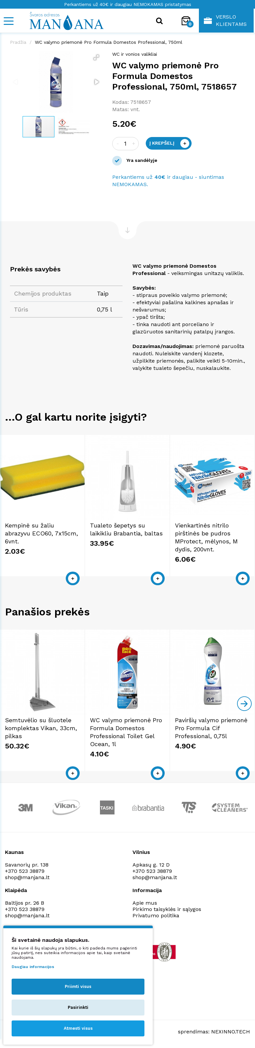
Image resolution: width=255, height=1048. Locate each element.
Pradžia (18, 42)
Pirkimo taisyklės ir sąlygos (166, 909)
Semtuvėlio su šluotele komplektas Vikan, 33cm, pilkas (41, 728)
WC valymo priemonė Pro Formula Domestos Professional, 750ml (108, 42)
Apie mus (144, 903)
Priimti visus (78, 986)
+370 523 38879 (24, 871)
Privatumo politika (155, 915)
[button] (96, 57)
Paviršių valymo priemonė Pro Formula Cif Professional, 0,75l (211, 728)
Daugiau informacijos (33, 966)
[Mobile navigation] (8, 21)
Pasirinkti (78, 1007)
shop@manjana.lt (27, 877)
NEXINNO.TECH (230, 1031)
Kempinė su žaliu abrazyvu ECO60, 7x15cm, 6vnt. (41, 533)
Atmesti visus (78, 1028)
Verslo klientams (225, 20)
